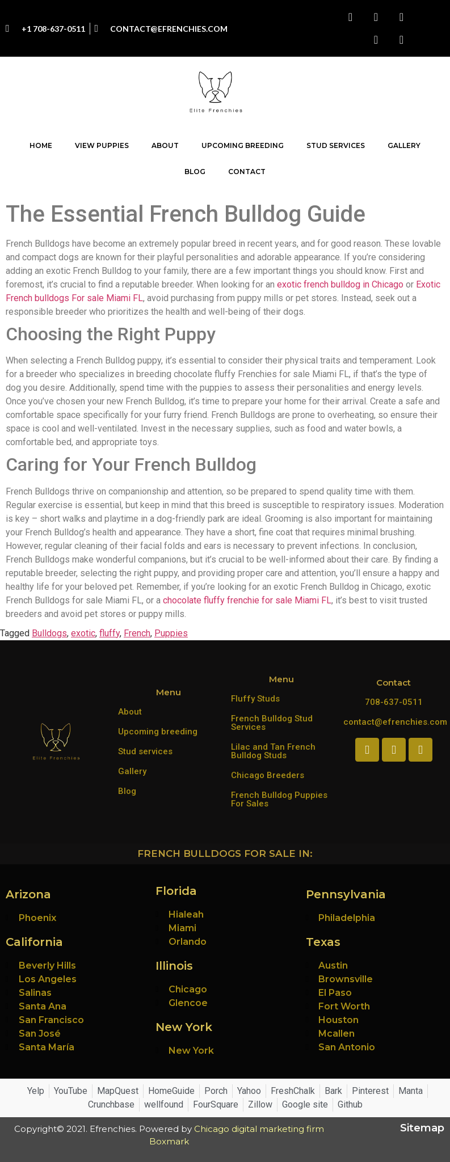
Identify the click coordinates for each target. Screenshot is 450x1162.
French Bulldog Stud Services (272, 722)
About (165, 145)
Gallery (404, 145)
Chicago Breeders (267, 775)
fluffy (109, 633)
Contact (247, 171)
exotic (83, 633)
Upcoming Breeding (242, 145)
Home (41, 145)
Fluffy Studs (255, 699)
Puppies (171, 633)
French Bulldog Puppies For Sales (279, 799)
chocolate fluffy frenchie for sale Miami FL (247, 600)
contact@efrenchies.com (395, 722)
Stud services (145, 751)
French (137, 633)
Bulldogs (49, 633)
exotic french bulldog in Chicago (340, 284)
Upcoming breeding (157, 731)
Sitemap (422, 1128)
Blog (194, 171)
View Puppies (102, 145)
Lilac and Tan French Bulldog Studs (273, 751)
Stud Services (335, 145)
